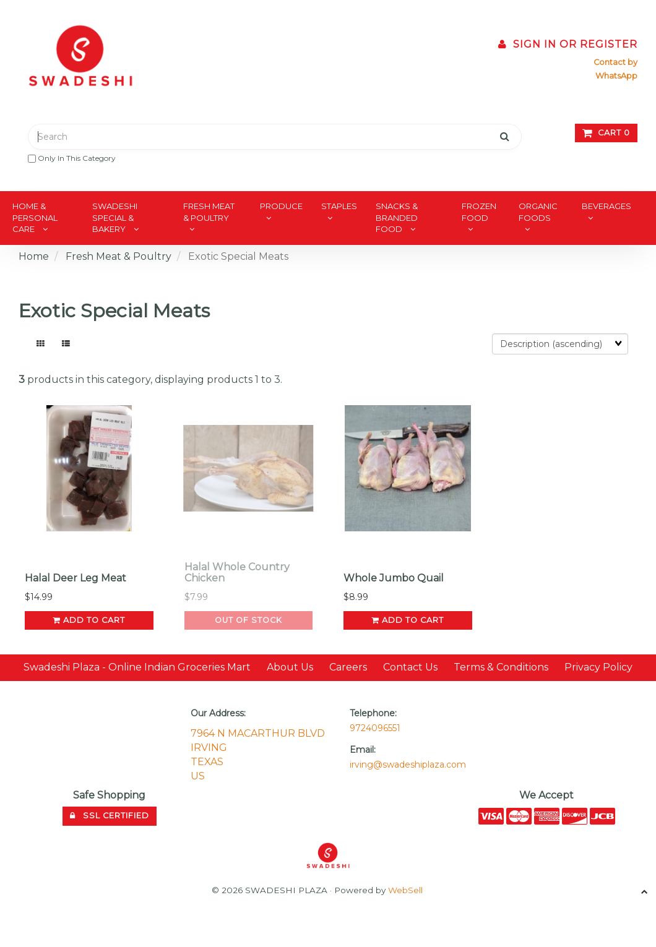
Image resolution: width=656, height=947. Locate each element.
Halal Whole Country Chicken (237, 572)
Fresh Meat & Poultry (209, 212)
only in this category (72, 158)
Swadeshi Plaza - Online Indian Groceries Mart (137, 667)
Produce (281, 206)
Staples (339, 206)
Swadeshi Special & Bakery (114, 217)
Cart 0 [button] (606, 132)
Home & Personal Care (35, 217)
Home (34, 256)
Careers (348, 667)
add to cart (89, 620)
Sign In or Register (567, 44)
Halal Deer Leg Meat (75, 578)
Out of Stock (248, 620)
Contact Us (410, 667)
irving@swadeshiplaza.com (408, 764)
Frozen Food (479, 212)
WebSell (405, 890)
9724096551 (375, 728)
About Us (290, 667)
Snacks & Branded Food (397, 217)
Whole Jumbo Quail (393, 578)
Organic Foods (538, 212)
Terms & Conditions (501, 667)
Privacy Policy (598, 667)
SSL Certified (109, 815)
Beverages (606, 206)
